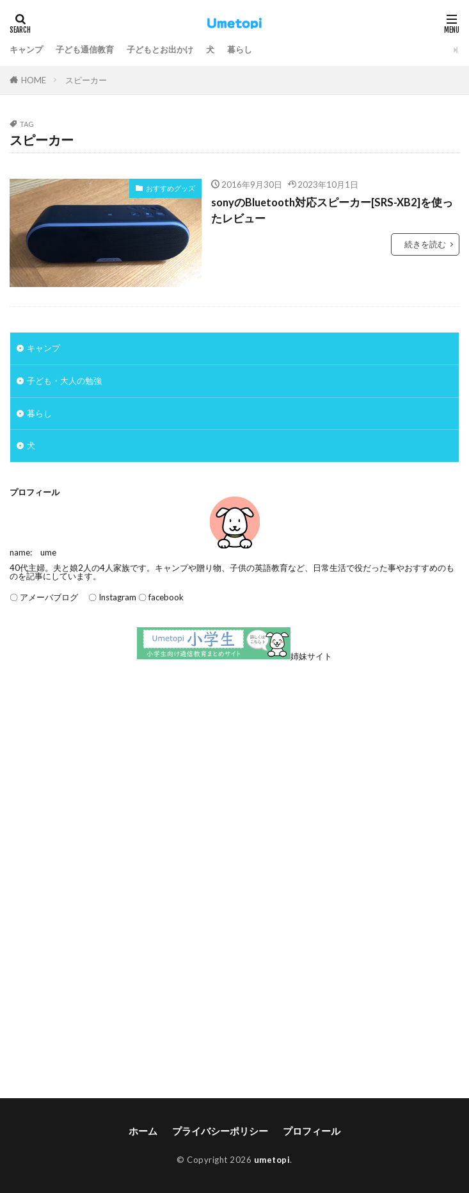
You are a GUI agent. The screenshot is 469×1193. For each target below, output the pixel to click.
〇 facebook (161, 597)
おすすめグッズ (170, 188)
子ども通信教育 (85, 49)
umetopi (272, 1160)
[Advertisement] (234, 776)
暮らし (239, 49)
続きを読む (425, 244)
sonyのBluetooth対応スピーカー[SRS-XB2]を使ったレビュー (332, 210)
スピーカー (86, 80)
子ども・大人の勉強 (64, 380)
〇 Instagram (108, 597)
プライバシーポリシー (220, 1131)
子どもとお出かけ (160, 49)
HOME (33, 80)
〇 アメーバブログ (44, 597)
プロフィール (311, 1131)
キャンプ (26, 49)
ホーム (143, 1131)
